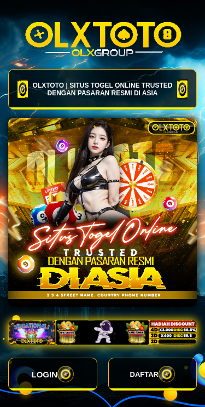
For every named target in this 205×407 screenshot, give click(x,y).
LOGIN (53, 374)
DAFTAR (152, 374)
